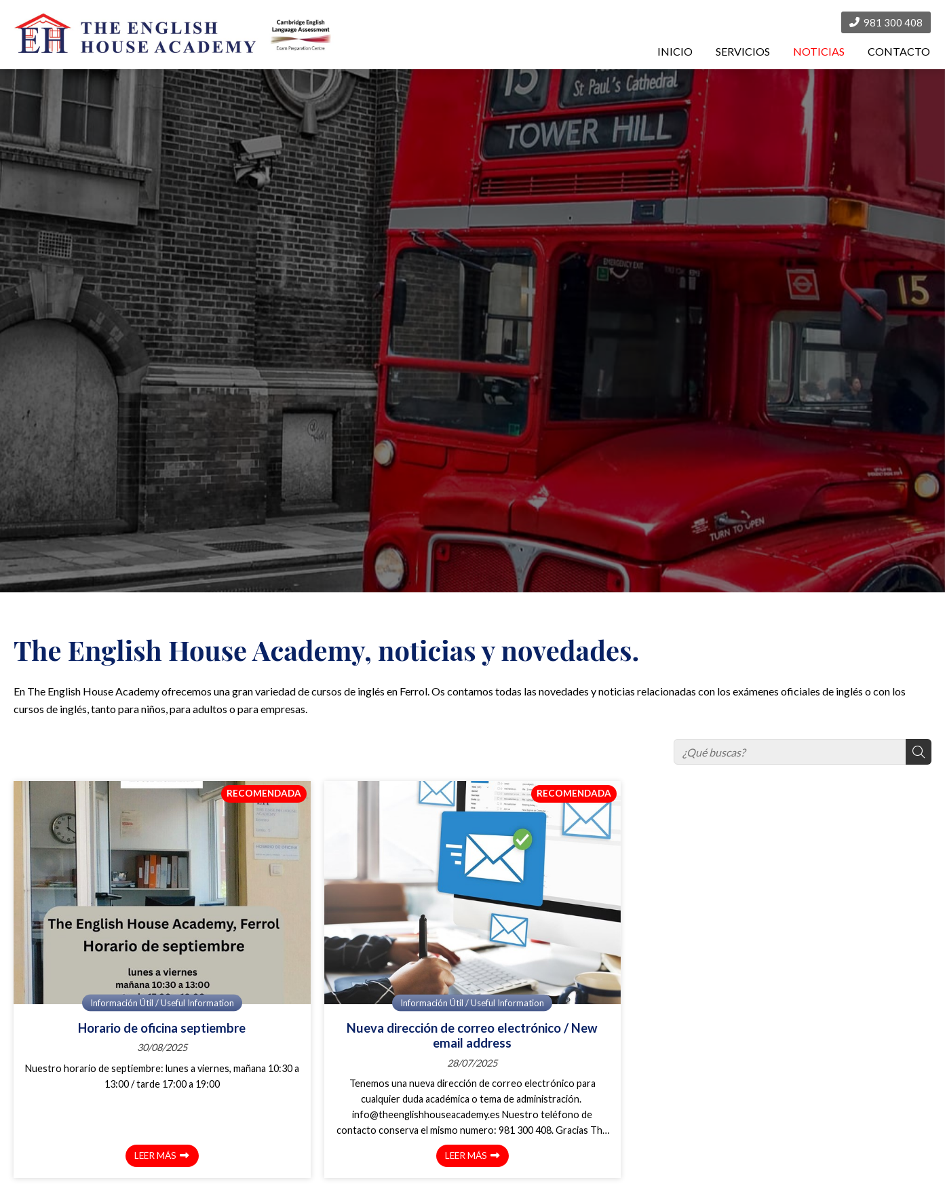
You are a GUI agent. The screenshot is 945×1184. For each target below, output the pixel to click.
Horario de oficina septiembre (162, 1027)
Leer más (155, 1155)
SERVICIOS (743, 51)
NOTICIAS (819, 51)
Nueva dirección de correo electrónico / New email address (472, 1035)
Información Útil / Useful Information (162, 1002)
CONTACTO (899, 51)
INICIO (675, 51)
